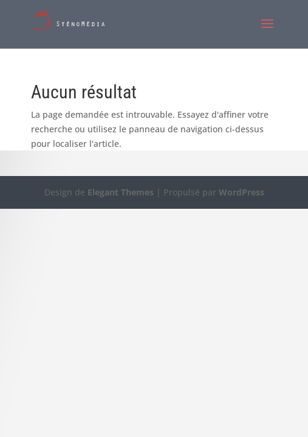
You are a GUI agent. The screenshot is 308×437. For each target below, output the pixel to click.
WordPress (241, 192)
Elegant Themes (120, 192)
